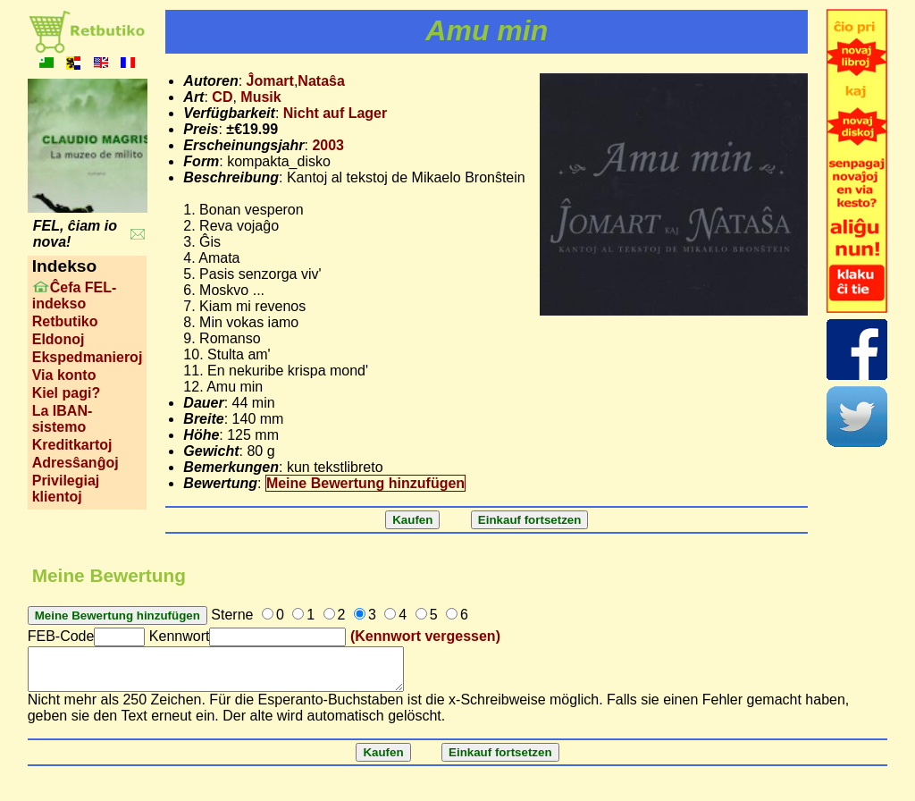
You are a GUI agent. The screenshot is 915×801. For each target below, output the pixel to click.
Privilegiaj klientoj (66, 488)
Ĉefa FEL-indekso (74, 295)
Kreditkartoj (72, 444)
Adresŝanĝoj (75, 462)
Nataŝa (321, 81)
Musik (260, 97)
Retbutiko (65, 321)
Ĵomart (270, 81)
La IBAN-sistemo (62, 418)
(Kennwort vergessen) (425, 636)
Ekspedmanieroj (87, 357)
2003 (328, 145)
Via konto (64, 375)
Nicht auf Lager (335, 113)
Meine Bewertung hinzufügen (365, 483)
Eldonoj (58, 339)
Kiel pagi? (66, 392)
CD (222, 97)
